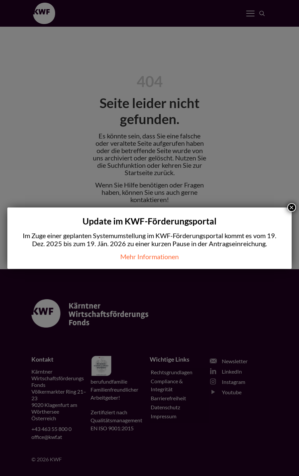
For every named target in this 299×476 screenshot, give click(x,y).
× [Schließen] (291, 207)
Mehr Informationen (149, 257)
